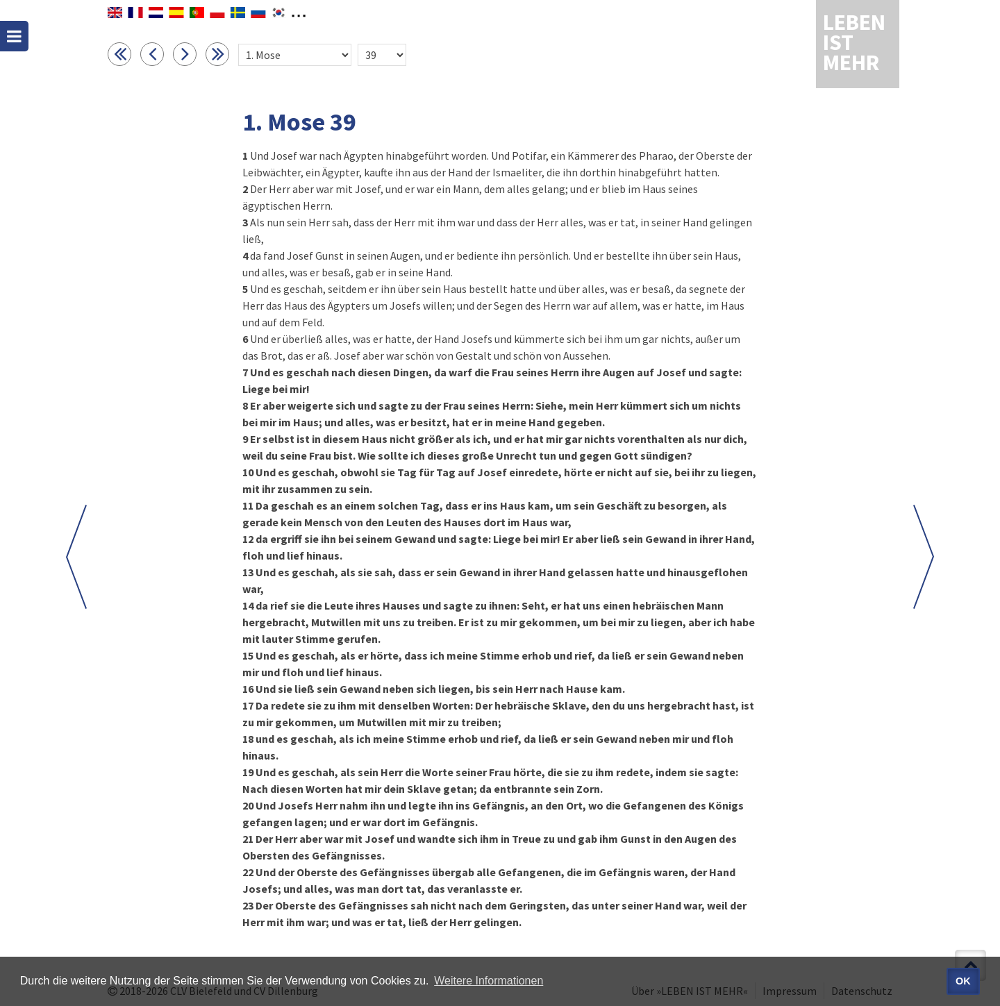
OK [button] (963, 981)
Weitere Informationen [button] (488, 981)
